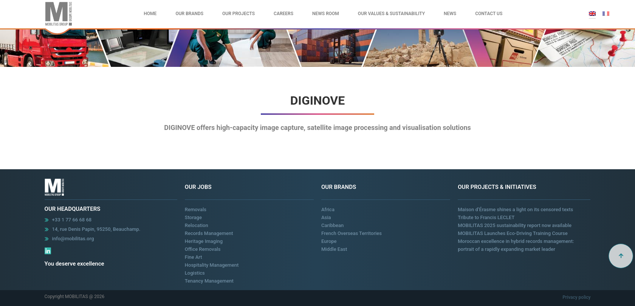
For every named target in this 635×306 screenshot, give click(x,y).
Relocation (196, 225)
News (450, 13)
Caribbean (332, 225)
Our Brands (189, 13)
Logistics (195, 273)
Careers (283, 13)
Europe (329, 241)
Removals (195, 209)
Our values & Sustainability (391, 13)
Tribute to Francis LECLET (486, 217)
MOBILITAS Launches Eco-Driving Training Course (513, 233)
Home (150, 13)
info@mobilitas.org (73, 238)
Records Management (209, 233)
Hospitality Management (212, 265)
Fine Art (193, 257)
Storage (193, 217)
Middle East (334, 249)
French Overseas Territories (351, 233)
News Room (325, 13)
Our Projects (238, 13)
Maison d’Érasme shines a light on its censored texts (515, 209)
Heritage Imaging (204, 241)
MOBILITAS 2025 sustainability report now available (515, 225)
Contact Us (488, 13)
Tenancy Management (209, 281)
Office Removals (203, 249)
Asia (326, 217)
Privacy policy (576, 297)
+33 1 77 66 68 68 (72, 220)
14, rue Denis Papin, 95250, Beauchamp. (96, 229)
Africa (328, 209)
